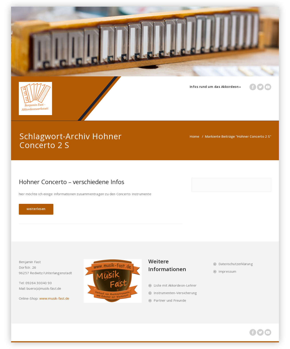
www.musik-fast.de (54, 298)
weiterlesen (36, 209)
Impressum (227, 271)
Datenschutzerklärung (235, 264)
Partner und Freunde (170, 300)
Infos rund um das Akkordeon (215, 87)
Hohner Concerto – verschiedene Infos (71, 182)
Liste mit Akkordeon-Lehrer (175, 285)
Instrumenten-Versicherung (175, 293)
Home (194, 136)
